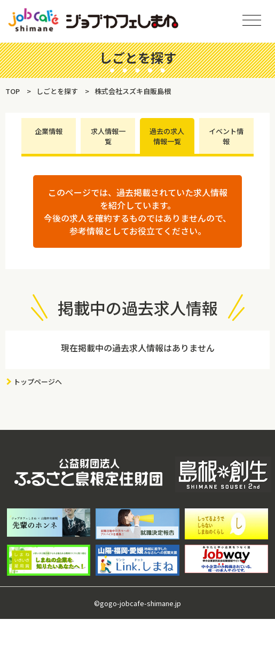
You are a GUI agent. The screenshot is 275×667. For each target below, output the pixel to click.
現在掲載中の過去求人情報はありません (138, 347)
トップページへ (37, 381)
